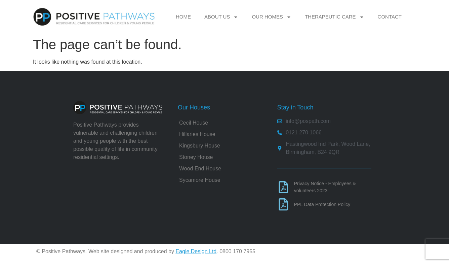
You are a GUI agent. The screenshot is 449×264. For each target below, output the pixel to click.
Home (183, 17)
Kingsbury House (199, 145)
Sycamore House (199, 180)
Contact (390, 17)
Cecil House (193, 123)
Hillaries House (197, 134)
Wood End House (200, 168)
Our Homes (271, 17)
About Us (221, 17)
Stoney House (196, 157)
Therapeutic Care (334, 17)
